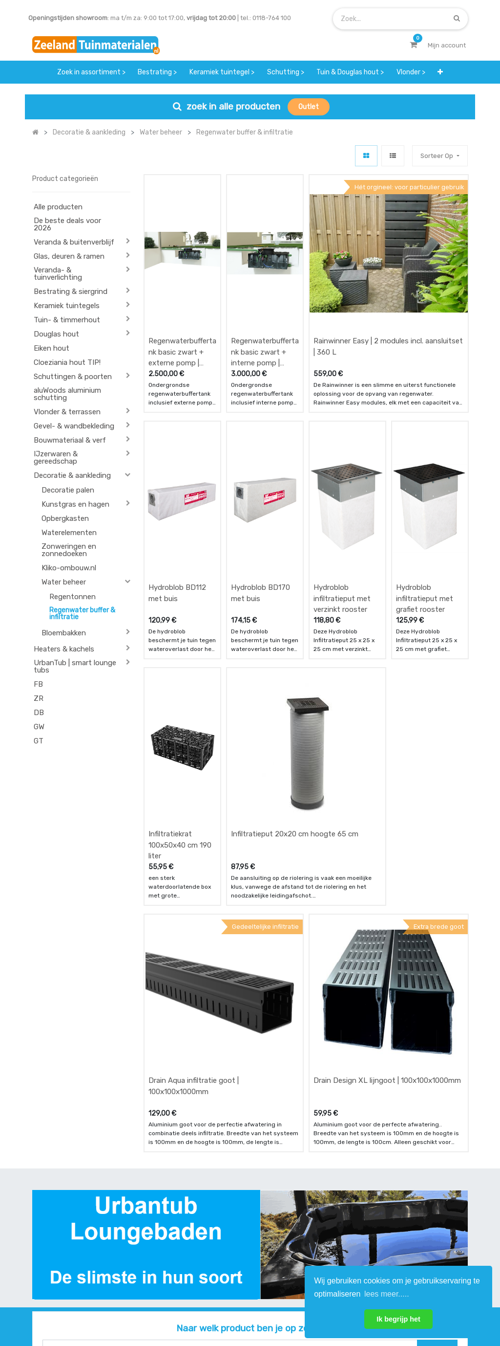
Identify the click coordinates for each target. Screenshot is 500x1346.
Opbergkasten (65, 518)
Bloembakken (64, 632)
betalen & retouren (174, 1208)
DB (39, 712)
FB (38, 684)
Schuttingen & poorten (73, 376)
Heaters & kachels (64, 649)
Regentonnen (72, 596)
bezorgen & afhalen (175, 1228)
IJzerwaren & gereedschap (56, 457)
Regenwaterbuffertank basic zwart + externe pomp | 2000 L (182, 286)
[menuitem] (91, 72)
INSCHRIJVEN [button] (439, 1204)
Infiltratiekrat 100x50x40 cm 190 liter (179, 647)
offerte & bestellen (174, 1189)
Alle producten (58, 206)
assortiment (313, 1237)
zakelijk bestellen (246, 1228)
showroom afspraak (311, 1194)
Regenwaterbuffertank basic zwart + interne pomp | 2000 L (265, 286)
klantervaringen (244, 1208)
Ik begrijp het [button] (398, 1319)
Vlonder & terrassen (67, 411)
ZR (38, 698)
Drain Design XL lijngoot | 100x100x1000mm (387, 817)
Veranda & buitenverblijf (74, 242)
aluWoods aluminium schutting (67, 394)
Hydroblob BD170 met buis (260, 461)
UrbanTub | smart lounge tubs (75, 666)
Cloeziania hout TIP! (67, 362)
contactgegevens (322, 1218)
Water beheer (64, 582)
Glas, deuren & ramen (69, 256)
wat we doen (239, 1189)
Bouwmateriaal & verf (70, 440)
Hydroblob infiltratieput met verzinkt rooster (342, 466)
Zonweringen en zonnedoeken (69, 550)
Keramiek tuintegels (67, 305)
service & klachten (173, 1247)
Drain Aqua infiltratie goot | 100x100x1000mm (193, 823)
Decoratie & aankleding (72, 475)
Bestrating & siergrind (70, 291)
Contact (58, 1244)
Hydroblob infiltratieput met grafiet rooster (424, 466)
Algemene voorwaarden (201, 1305)
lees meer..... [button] (386, 1294)
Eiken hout (51, 348)
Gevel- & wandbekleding (74, 426)
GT (38, 741)
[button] (440, 72)
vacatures (235, 1247)
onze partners (316, 1257)
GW (39, 726)
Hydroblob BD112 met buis (177, 461)
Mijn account (129, 1305)
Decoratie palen (68, 490)
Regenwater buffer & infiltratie (82, 613)
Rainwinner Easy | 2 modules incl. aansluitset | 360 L (388, 281)
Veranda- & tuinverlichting (58, 274)
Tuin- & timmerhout (67, 319)
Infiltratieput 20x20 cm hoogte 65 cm (294, 636)
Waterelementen (69, 532)
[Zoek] (457, 18)
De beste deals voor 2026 (67, 224)
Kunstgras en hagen (75, 504)
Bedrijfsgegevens (281, 1305)
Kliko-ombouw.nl (69, 567)
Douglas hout (56, 334)
